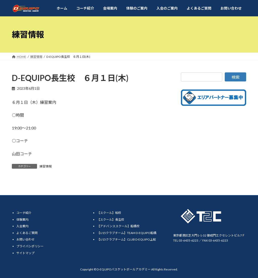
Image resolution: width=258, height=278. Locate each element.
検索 (236, 77)
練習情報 (46, 166)
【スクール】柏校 (109, 213)
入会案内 (22, 226)
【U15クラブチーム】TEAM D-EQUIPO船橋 (126, 233)
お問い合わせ (25, 239)
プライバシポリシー (30, 246)
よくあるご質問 (27, 233)
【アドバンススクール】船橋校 (118, 226)
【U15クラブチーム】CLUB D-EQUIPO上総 (126, 239)
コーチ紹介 (23, 213)
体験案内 (22, 219)
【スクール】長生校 (110, 219)
